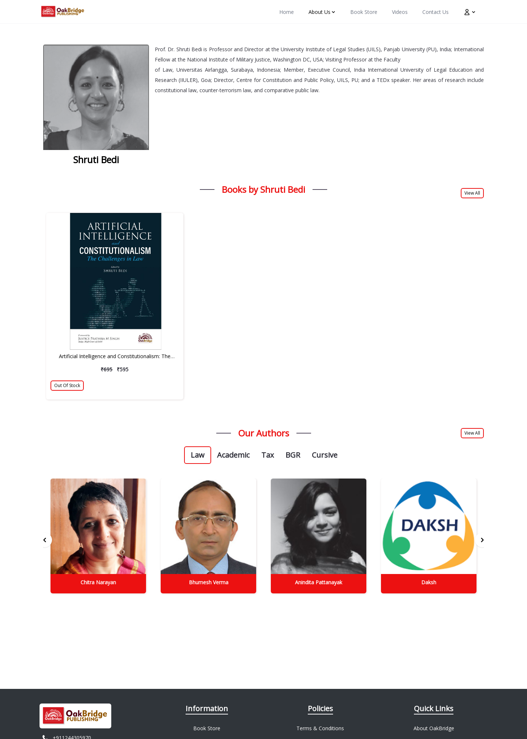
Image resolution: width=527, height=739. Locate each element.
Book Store (206, 728)
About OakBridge (434, 728)
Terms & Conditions (320, 728)
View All (472, 193)
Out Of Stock (67, 385)
